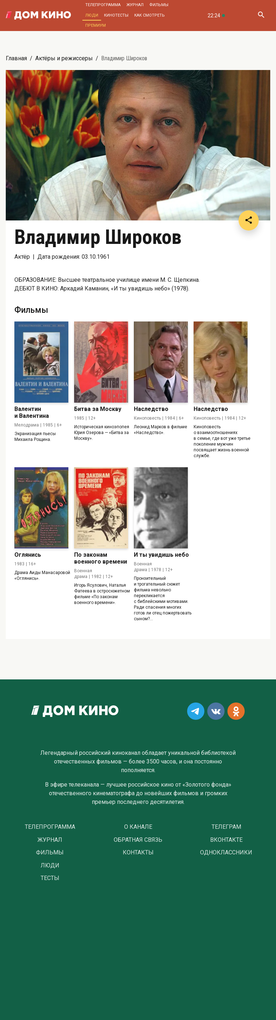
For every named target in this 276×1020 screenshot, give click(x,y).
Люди (91, 15)
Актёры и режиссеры (64, 58)
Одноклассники (226, 852)
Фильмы (158, 5)
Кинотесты (116, 15)
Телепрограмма (103, 5)
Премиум (95, 25)
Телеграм (226, 827)
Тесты (50, 878)
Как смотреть (149, 15)
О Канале (138, 827)
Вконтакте (226, 840)
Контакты (138, 852)
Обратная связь (138, 840)
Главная (16, 58)
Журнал (135, 5)
